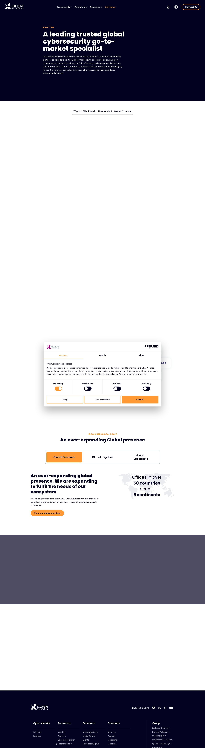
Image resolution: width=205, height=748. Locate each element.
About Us (112, 732)
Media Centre (89, 736)
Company (110, 7)
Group (156, 723)
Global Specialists (140, 457)
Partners (62, 736)
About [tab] (142, 355)
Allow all (140, 399)
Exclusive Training (160, 728)
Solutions (37, 732)
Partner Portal (62, 744)
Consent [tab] (63, 355)
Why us (77, 111)
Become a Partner (66, 740)
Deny (64, 399)
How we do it (105, 111)
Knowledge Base (90, 732)
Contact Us (191, 7)
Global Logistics (102, 457)
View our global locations (47, 513)
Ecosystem (81, 7)
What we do (89, 111)
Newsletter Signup (91, 744)
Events (86, 740)
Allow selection (102, 399)
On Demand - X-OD (161, 739)
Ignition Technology (161, 743)
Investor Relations (160, 732)
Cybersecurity (64, 7)
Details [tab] (102, 355)
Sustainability (158, 736)
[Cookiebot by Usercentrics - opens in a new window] (147, 347)
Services (37, 736)
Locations (112, 744)
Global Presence (123, 111)
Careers (111, 736)
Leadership (113, 740)
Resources (96, 7)
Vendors (62, 732)
